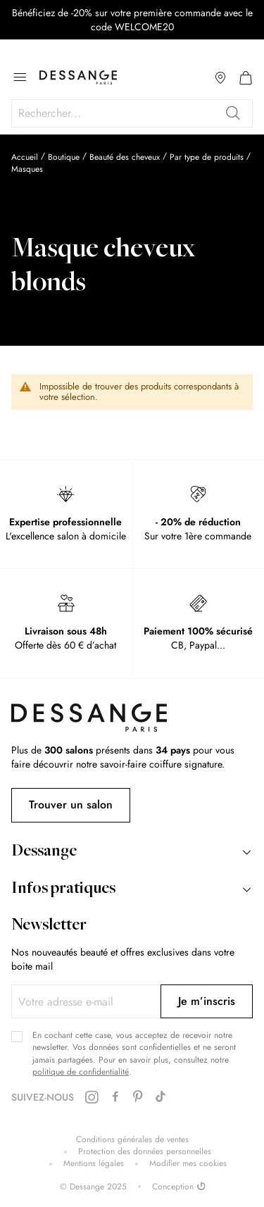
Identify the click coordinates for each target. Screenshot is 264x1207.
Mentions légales (93, 1164)
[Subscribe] (207, 1001)
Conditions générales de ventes (132, 1140)
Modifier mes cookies (188, 1164)
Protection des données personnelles (144, 1152)
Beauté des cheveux (124, 157)
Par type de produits (207, 157)
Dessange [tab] (44, 852)
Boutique (64, 157)
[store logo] (78, 77)
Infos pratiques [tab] (63, 889)
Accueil (24, 157)
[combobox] (132, 113)
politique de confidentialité (80, 1071)
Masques (27, 169)
